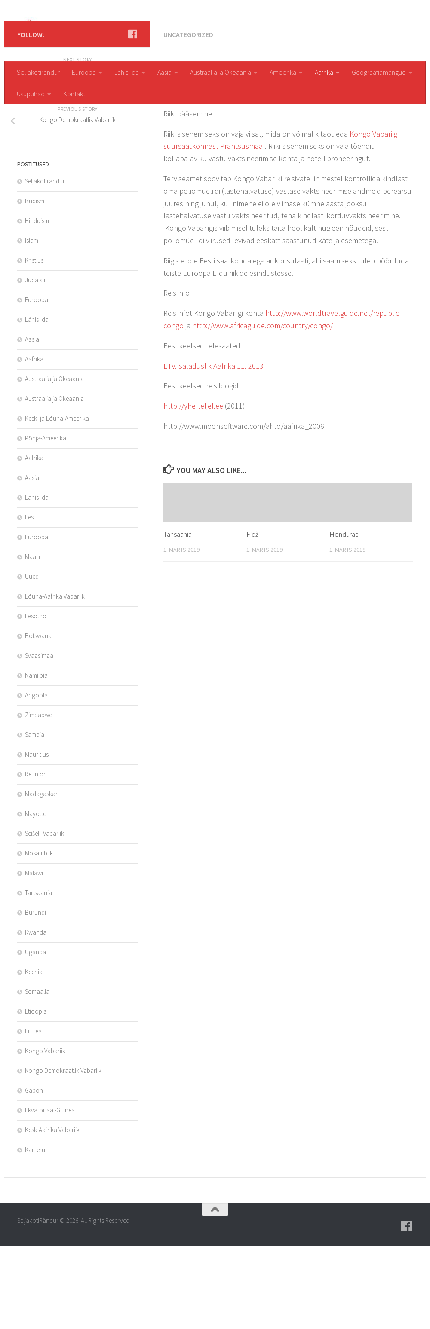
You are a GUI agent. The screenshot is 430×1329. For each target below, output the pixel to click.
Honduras (343, 617)
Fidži (253, 617)
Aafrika (324, 72)
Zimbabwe (38, 798)
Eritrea (33, 1114)
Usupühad (31, 93)
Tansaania (177, 617)
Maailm (34, 639)
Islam (31, 323)
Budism (34, 284)
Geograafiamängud (379, 72)
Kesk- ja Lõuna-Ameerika (57, 501)
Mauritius (37, 837)
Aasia (164, 72)
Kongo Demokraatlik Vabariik (63, 1153)
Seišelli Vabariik (44, 916)
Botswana (38, 719)
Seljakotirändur (38, 72)
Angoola (36, 778)
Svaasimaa (39, 738)
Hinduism (37, 303)
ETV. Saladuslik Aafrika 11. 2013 (213, 449)
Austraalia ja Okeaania (220, 72)
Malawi (34, 956)
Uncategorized (188, 117)
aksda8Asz (186, 179)
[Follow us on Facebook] (132, 117)
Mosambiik (39, 936)
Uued (32, 659)
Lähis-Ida (126, 72)
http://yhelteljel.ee (193, 489)
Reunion (36, 857)
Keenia (34, 1055)
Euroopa (84, 72)
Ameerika (283, 72)
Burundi (35, 995)
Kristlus (34, 343)
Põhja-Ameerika (45, 521)
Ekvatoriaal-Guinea (50, 1193)
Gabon (34, 1173)
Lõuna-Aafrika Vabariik (55, 679)
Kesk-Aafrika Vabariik (52, 1213)
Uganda (35, 1035)
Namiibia (36, 758)
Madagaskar (41, 877)
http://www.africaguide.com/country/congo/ (262, 408)
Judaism (36, 363)
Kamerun (37, 1232)
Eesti (31, 600)
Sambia (34, 817)
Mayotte (35, 896)
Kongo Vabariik (45, 1134)
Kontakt (74, 93)
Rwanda (35, 1015)
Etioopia (36, 1094)
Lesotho (35, 699)
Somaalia (37, 1074)
